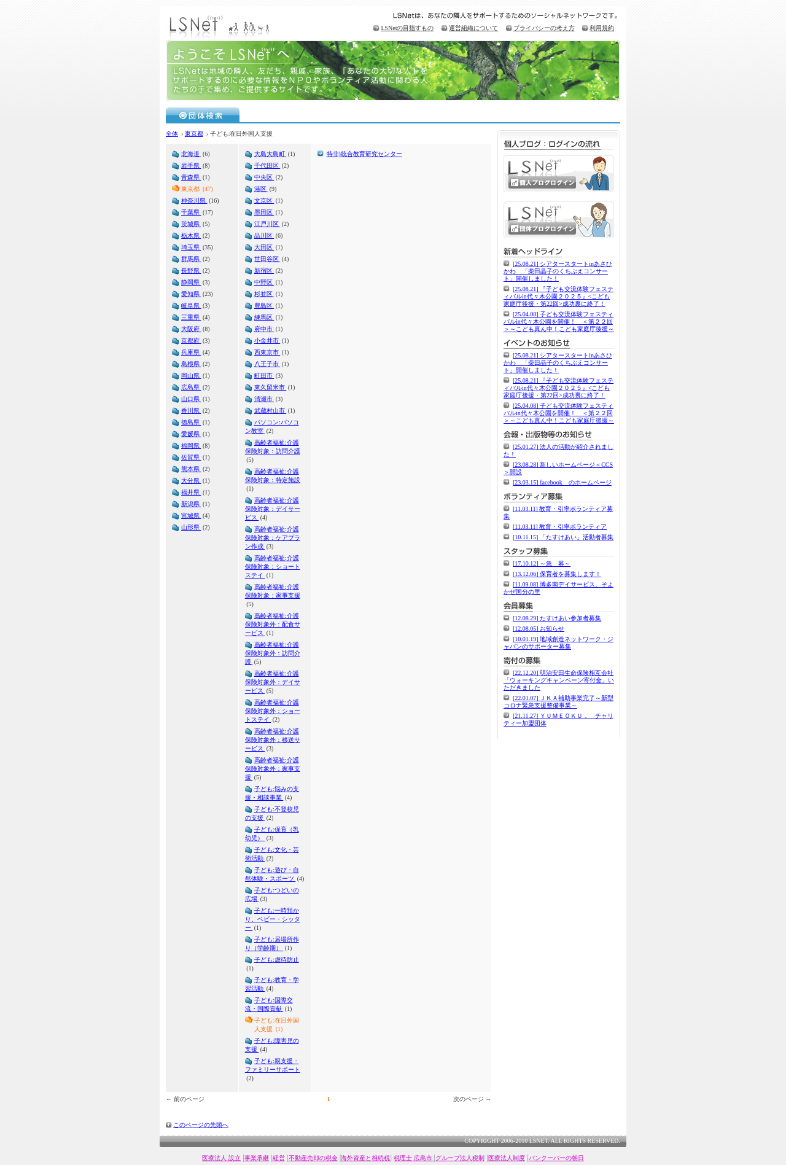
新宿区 (264, 270)
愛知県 (191, 293)
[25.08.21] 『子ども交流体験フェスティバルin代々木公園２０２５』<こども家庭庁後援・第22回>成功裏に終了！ (558, 296)
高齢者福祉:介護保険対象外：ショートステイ (272, 711)
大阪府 (191, 328)
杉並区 (264, 293)
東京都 (194, 133)
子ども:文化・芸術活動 (272, 854)
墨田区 (264, 212)
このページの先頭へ (200, 1124)
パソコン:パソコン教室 (272, 426)
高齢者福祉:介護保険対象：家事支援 (272, 591)
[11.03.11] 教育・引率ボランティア (560, 526)
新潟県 (191, 504)
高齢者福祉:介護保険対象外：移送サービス (272, 740)
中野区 (264, 282)
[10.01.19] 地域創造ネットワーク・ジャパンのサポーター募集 (558, 643)
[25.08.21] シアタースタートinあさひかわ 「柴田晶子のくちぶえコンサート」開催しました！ (558, 271)
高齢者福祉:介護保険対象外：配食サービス (272, 624)
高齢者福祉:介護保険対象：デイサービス (272, 509)
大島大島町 (270, 153)
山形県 (191, 527)
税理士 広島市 (414, 1158)
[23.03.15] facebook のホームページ (562, 482)
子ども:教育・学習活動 (272, 984)
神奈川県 (194, 200)
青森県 (191, 177)
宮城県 (191, 515)
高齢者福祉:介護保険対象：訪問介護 (272, 446)
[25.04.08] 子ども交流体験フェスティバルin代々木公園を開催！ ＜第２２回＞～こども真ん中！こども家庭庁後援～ (559, 321)
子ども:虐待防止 (276, 959)
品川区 (264, 235)
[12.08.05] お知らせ (538, 628)
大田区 (264, 247)
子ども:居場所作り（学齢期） (272, 943)
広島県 (191, 387)
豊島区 (264, 305)
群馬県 (191, 258)
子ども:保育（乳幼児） (272, 833)
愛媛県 (191, 434)
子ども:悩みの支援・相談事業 (272, 793)
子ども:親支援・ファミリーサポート (272, 1065)
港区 (261, 188)
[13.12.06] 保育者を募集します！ (557, 574)
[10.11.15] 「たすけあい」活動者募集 (563, 537)
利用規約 (602, 28)
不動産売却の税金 (313, 1158)
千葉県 (191, 212)
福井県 (191, 492)
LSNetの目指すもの (407, 28)
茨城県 (191, 223)
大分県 (191, 480)
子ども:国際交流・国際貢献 (269, 1004)
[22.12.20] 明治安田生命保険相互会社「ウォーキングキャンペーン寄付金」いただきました (559, 680)
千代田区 (267, 165)
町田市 (264, 375)
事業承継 (256, 1158)
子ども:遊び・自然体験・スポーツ (272, 874)
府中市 (264, 328)
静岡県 (191, 282)
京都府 (191, 340)
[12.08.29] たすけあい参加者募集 (557, 618)
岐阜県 (191, 305)
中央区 (264, 177)
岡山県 (191, 375)
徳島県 (191, 422)
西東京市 (267, 352)
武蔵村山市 (270, 410)
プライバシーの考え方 (544, 28)
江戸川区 (267, 223)
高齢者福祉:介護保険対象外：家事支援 (272, 769)
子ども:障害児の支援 (272, 1045)
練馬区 (264, 317)
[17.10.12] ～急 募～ (541, 563)
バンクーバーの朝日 (556, 1158)
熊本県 (191, 469)
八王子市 (267, 363)
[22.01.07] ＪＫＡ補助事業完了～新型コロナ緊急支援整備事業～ (558, 702)
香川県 (191, 410)
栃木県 (191, 235)
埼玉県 (191, 247)
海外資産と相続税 (365, 1158)
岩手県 (191, 165)
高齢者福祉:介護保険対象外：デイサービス (272, 682)
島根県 (191, 363)
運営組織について (473, 28)
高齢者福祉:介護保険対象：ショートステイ (272, 567)
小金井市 (267, 340)
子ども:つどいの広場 (272, 894)
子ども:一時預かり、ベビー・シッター (272, 919)
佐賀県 (191, 457)
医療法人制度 (506, 1158)
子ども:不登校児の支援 (272, 813)
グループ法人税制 (459, 1158)
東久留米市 (270, 387)
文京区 (264, 200)
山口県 (191, 398)
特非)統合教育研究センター (364, 153)
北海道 (191, 153)
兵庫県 (191, 352)
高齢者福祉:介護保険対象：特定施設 (272, 475)
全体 (172, 133)
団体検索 (203, 114)
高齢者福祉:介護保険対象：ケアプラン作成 (272, 538)
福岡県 (191, 445)
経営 (279, 1158)
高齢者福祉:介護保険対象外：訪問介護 (272, 653)
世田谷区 (267, 258)
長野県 (191, 270)
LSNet (221, 26)
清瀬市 (264, 398)
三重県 (191, 317)
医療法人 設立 (221, 1158)
